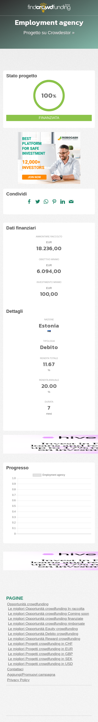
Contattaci (15, 669)
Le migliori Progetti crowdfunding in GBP (40, 654)
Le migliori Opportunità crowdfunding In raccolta (46, 609)
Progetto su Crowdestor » (49, 32)
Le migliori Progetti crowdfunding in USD (40, 664)
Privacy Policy (18, 680)
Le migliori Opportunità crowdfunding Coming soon (48, 614)
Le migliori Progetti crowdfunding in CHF (40, 644)
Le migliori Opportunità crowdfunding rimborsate (46, 623)
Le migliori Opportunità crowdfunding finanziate (45, 618)
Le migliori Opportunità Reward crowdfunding (44, 639)
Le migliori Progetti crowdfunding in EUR (40, 649)
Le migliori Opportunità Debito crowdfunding (43, 634)
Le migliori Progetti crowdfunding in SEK (40, 659)
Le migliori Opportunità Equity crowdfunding (43, 629)
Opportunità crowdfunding (27, 604)
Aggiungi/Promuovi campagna (31, 674)
